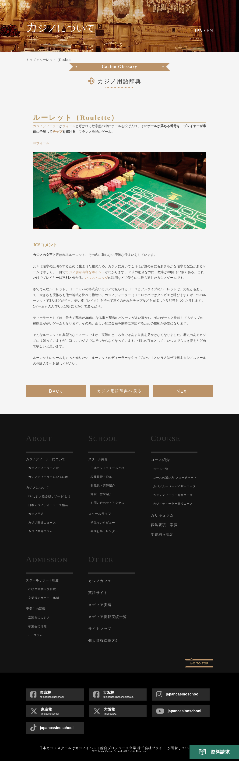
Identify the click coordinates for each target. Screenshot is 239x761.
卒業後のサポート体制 (43, 596)
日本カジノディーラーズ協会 (48, 505)
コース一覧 (161, 468)
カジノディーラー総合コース (173, 494)
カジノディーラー (46, 126)
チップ (57, 131)
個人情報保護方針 (103, 638)
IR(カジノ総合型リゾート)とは (49, 496)
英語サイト (98, 591)
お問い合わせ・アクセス (107, 502)
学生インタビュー (103, 522)
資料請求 (214, 752)
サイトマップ (99, 626)
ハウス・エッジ (96, 277)
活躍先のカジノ (39, 616)
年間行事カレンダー (104, 531)
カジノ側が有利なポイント (85, 272)
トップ (31, 60)
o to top (199, 660)
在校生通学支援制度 (42, 588)
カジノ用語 (36, 514)
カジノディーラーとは (43, 468)
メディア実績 (99, 603)
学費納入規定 (162, 533)
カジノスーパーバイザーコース (174, 486)
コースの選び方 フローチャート (175, 477)
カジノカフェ (99, 579)
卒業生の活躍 (37, 625)
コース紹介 (160, 459)
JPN (197, 30)
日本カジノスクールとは (107, 468)
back (56, 391)
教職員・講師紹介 (103, 485)
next (183, 391)
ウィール (68, 126)
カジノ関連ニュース (42, 522)
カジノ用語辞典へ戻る (119, 391)
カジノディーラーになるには (48, 476)
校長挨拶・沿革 (101, 476)
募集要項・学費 (164, 524)
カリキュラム (162, 515)
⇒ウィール (41, 143)
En (209, 30)
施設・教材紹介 (101, 494)
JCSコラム (35, 633)
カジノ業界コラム (40, 531)
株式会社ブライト (151, 745)
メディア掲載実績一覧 (107, 614)
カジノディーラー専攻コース (173, 503)
